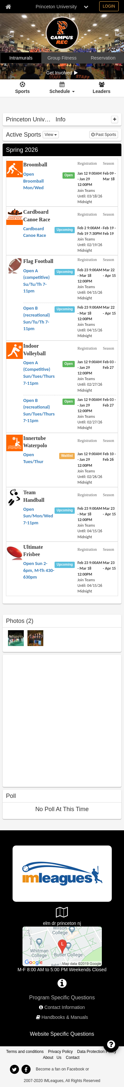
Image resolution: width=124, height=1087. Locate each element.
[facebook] (26, 1069)
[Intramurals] (20, 58)
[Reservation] (103, 58)
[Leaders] (101, 88)
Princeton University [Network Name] (56, 6)
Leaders (101, 91)
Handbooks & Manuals (65, 1017)
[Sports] (22, 88)
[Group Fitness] (61, 58)
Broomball (35, 164)
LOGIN (109, 6)
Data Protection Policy (96, 1051)
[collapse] (114, 119)
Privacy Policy (60, 1051)
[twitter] (14, 1069)
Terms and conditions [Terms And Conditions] (25, 1051)
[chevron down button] (86, 6)
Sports (22, 91)
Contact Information (64, 1007)
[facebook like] (52, 720)
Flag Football (38, 261)
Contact (72, 1057)
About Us (52, 1057)
